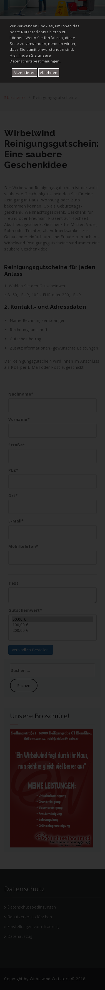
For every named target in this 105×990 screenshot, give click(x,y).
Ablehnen (49, 72)
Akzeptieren (25, 72)
